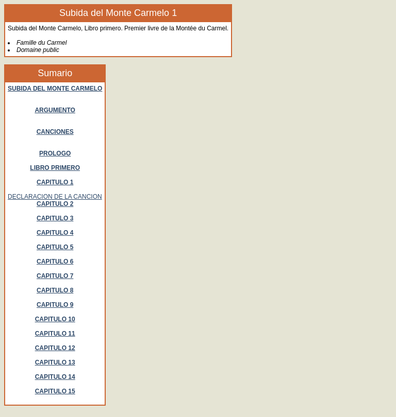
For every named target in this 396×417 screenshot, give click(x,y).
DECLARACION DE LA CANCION (55, 196)
